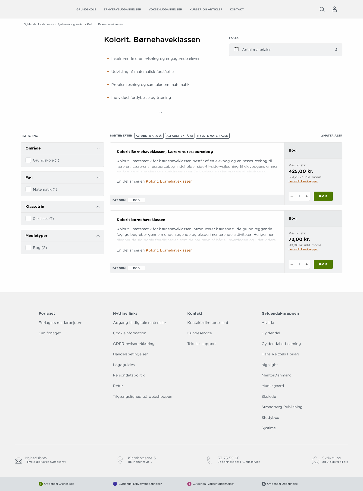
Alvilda (268, 322)
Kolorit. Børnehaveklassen (169, 181)
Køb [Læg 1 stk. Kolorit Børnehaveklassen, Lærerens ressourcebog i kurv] (323, 196)
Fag (29, 177)
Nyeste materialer (212, 135)
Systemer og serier (70, 24)
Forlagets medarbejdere (60, 322)
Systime (269, 428)
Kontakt (237, 9)
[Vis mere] (160, 112)
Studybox (270, 417)
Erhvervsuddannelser (122, 9)
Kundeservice (199, 333)
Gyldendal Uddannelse (39, 24)
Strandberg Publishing (282, 407)
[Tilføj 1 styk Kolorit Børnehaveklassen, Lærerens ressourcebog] (307, 196)
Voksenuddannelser (165, 9)
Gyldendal (271, 333)
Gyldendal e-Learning (281, 344)
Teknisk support (201, 344)
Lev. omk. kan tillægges (303, 181)
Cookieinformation (129, 333)
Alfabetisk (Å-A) (179, 135)
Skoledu (269, 396)
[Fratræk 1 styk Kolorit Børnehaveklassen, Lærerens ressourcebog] (292, 196)
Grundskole (86, 9)
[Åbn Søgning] (322, 9)
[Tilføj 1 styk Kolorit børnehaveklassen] (307, 264)
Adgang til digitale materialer (139, 322)
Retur (118, 386)
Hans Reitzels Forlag (280, 354)
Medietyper (36, 235)
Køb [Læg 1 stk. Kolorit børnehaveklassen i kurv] (323, 264)
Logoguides (124, 365)
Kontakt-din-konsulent (207, 322)
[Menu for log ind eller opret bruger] (334, 9)
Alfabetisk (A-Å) (149, 135)
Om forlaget (50, 333)
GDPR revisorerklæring (134, 344)
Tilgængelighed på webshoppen (142, 396)
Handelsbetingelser (130, 354)
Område (33, 148)
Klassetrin (34, 206)
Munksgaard (273, 386)
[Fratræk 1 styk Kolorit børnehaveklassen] (292, 264)
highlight (270, 365)
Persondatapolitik (129, 375)
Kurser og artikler (206, 9)
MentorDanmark (276, 375)
